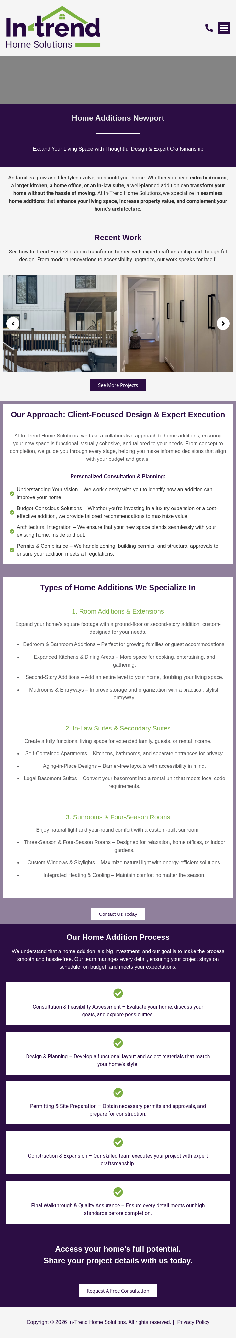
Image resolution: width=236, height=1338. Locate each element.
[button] (12, 323)
